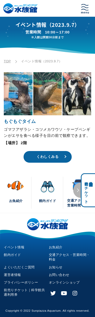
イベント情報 (14, 247)
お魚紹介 (56, 247)
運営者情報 (12, 275)
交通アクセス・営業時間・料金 (69, 257)
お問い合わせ (59, 275)
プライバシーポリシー (21, 282)
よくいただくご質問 (19, 267)
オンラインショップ (64, 282)
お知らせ (56, 267)
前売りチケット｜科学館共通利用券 (24, 292)
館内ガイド (12, 255)
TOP (7, 61)
